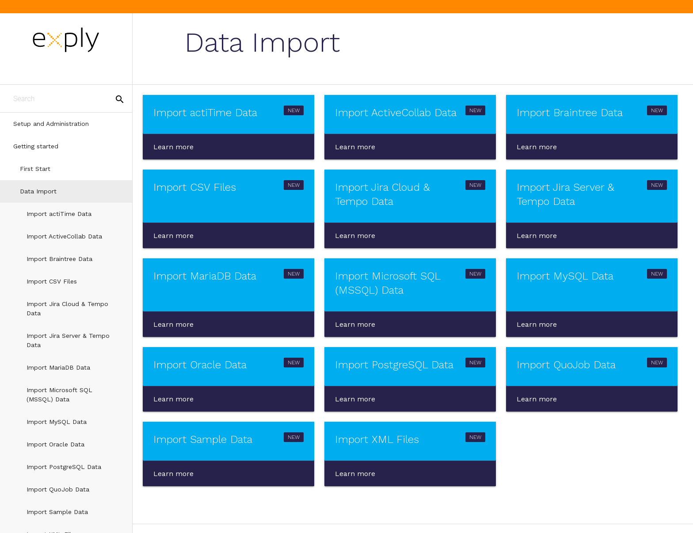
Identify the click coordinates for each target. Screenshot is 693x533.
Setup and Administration (51, 123)
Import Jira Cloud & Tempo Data (67, 308)
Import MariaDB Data (58, 367)
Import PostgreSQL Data (64, 466)
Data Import (38, 191)
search (119, 99)
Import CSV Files (52, 281)
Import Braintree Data (59, 258)
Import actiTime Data (59, 213)
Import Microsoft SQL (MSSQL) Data (59, 394)
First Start (35, 168)
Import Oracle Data (55, 444)
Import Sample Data (57, 511)
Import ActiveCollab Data (64, 236)
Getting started (35, 146)
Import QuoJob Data (58, 489)
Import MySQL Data (57, 421)
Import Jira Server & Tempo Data (68, 340)
